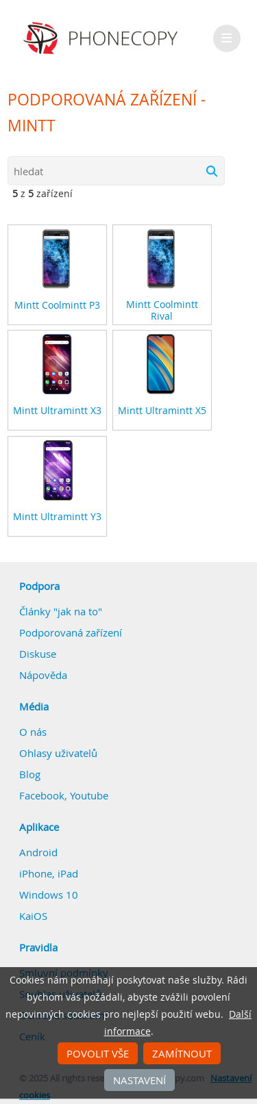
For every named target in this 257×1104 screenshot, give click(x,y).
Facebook (41, 795)
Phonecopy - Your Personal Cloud (102, 38)
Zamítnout (182, 1053)
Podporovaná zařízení (70, 632)
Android (38, 852)
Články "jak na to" (60, 611)
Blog (29, 774)
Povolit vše (97, 1053)
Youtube (89, 795)
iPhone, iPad (48, 873)
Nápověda (43, 675)
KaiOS (33, 916)
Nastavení (139, 1080)
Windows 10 (48, 894)
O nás (33, 732)
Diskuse (37, 653)
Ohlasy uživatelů (58, 753)
